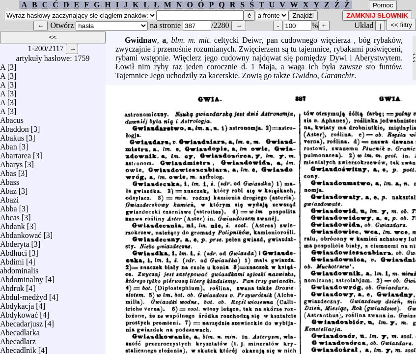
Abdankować (20, 233)
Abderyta (14, 241)
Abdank (12, 224)
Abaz (8, 188)
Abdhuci (13, 250)
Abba (8, 206)
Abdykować (19, 312)
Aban (8, 144)
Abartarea (15, 153)
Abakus (12, 135)
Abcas (10, 215)
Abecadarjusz (21, 321)
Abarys (11, 162)
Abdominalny (21, 277)
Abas (8, 171)
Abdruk (12, 286)
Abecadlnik (18, 348)
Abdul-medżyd (23, 295)
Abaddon (14, 126)
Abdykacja (17, 303)
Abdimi (12, 259)
